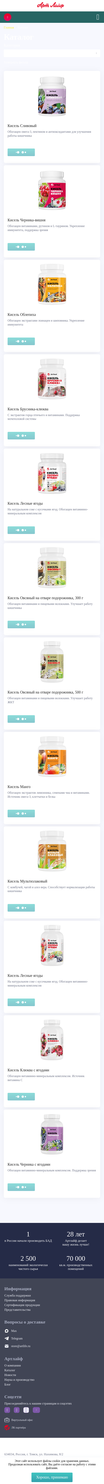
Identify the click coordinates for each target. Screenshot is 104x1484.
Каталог (9, 1370)
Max (14, 1330)
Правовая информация (19, 1300)
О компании (12, 1365)
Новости (10, 1375)
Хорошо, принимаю (52, 1477)
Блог (7, 1384)
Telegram (17, 1338)
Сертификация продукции (22, 1305)
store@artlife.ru (20, 1346)
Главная (9, 27)
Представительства (17, 1310)
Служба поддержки (17, 1295)
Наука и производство (19, 1380)
